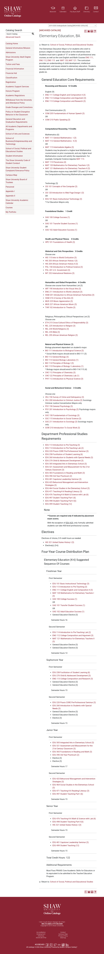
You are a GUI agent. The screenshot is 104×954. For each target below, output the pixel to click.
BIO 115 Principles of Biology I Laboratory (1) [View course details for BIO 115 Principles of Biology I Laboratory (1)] (64, 366)
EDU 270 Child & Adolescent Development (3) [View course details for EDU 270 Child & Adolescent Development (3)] (64, 460)
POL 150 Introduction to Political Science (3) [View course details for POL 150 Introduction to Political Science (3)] (64, 267)
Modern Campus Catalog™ (68, 947)
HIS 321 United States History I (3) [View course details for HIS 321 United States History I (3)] (59, 542)
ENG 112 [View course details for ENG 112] (43, 60)
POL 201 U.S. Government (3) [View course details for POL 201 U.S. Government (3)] (57, 270)
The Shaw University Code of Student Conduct (18, 161)
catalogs (31, 947)
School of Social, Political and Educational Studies (18, 150)
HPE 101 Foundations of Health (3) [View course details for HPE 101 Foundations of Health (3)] (60, 242)
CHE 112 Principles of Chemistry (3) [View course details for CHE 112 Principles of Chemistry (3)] (60, 372)
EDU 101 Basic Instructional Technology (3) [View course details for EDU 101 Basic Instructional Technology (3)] (63, 199)
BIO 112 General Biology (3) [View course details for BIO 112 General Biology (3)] (57, 357)
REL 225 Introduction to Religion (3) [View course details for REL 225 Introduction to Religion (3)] (60, 326)
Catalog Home (12, 43)
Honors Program (13, 91)
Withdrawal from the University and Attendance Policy (19, 101)
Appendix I (10, 191)
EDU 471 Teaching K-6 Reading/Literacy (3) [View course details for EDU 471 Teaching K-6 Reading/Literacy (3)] (63, 491)
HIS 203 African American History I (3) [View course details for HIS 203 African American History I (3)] (61, 261)
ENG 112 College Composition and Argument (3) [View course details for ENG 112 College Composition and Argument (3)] (65, 98)
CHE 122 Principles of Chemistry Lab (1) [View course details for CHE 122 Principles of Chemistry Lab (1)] (62, 376)
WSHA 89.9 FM (41, 938)
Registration (11, 82)
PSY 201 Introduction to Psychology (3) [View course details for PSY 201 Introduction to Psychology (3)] (62, 409)
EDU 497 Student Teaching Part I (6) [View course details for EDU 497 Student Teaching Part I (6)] (60, 498)
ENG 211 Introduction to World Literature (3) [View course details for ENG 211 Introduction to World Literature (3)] (63, 292)
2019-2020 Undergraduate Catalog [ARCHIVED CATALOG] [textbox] (68, 26)
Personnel (10, 187)
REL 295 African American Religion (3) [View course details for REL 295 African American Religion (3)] (61, 335)
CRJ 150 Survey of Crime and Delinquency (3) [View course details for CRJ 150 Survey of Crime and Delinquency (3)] (64, 397)
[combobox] (72, 25)
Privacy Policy (63, 936)
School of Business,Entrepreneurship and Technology (19, 141)
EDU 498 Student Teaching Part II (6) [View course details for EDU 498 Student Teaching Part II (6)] (60, 501)
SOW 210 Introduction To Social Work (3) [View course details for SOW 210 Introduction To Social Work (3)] (62, 428)
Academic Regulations (15, 95)
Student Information (14, 156)
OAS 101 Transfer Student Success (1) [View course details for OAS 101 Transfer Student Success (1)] (61, 223)
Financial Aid (11, 73)
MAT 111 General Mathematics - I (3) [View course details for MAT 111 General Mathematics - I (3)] (60, 138)
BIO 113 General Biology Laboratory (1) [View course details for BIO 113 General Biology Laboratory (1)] (61, 360)
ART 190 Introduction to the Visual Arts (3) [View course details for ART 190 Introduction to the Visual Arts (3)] (63, 289)
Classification (11, 78)
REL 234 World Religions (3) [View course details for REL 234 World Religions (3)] (57, 329)
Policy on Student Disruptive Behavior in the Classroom (18, 113)
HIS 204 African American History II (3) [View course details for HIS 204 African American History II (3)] (61, 264)
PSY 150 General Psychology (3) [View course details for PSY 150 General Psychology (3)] (59, 406)
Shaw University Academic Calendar (17, 201)
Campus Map (63, 934)
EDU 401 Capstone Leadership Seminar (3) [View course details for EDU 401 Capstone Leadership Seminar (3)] (63, 479)
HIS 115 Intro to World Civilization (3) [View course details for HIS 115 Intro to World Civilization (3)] (61, 257)
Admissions (11, 52)
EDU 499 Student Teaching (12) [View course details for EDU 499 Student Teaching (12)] (58, 504)
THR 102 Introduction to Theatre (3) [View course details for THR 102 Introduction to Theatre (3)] (60, 307)
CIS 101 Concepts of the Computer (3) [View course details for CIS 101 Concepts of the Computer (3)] (61, 186)
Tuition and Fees (13, 64)
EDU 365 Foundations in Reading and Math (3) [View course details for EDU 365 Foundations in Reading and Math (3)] (65, 473)
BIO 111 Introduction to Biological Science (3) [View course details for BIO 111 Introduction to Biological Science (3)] (64, 350)
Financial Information (15, 69)
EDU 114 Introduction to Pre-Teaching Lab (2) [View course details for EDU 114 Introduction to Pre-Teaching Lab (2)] (64, 448)
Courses (9, 207)
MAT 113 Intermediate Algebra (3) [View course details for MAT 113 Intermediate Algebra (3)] (59, 147)
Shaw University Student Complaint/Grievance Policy (17, 169)
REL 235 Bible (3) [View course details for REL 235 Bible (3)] (52, 332)
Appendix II (10, 196)
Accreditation (41, 932)
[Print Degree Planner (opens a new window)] (85, 31)
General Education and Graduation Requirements (16, 120)
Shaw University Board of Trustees (16, 181)
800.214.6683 (46, 924)
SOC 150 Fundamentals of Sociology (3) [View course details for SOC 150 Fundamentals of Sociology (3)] (62, 415)
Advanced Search (13, 37)
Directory (41, 936)
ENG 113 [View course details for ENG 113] (51, 60)
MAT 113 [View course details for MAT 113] (80, 159)
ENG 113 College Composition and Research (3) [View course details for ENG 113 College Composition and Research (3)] (65, 101)
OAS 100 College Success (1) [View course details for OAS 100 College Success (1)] (57, 217)
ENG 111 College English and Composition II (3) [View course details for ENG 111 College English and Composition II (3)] (65, 95)
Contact (63, 932)
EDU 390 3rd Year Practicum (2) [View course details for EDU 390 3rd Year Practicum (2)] (58, 476)
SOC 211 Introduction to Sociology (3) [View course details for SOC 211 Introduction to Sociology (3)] (61, 422)
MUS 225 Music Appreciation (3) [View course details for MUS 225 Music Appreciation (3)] (59, 301)
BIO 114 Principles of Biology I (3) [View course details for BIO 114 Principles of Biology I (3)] (59, 363)
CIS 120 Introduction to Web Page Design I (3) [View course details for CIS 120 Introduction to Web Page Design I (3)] (64, 193)
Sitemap (63, 938)
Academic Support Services (17, 86)
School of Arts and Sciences (18, 134)
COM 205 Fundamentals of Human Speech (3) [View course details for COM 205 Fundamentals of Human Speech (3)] (65, 113)
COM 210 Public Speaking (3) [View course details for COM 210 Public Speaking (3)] (57, 120)
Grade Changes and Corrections (19, 107)
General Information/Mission (18, 48)
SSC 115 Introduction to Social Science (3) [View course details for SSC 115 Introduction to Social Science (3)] (63, 418)
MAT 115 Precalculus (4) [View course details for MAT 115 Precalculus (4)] (55, 162)
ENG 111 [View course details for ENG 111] (89, 57)
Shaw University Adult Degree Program (18, 58)
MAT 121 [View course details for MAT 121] (72, 60)
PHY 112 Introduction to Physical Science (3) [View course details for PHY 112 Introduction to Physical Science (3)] (64, 379)
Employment (41, 934)
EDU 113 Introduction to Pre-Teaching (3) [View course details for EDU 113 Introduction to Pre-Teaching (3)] (62, 445)
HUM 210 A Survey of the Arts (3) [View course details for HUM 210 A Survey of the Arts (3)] (59, 298)
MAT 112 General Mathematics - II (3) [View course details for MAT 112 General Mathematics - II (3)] (61, 141)
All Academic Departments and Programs (19, 128)
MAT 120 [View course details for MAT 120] (64, 60)
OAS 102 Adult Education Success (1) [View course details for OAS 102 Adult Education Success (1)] (61, 230)
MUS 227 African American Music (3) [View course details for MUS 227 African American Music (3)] (61, 304)
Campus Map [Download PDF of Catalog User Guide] (11, 175)
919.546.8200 (58, 924)
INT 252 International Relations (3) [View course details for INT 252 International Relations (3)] (59, 273)
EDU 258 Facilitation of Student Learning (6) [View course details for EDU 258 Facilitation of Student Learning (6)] (64, 454)
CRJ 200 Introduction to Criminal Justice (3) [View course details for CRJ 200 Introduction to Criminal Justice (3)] (63, 400)
